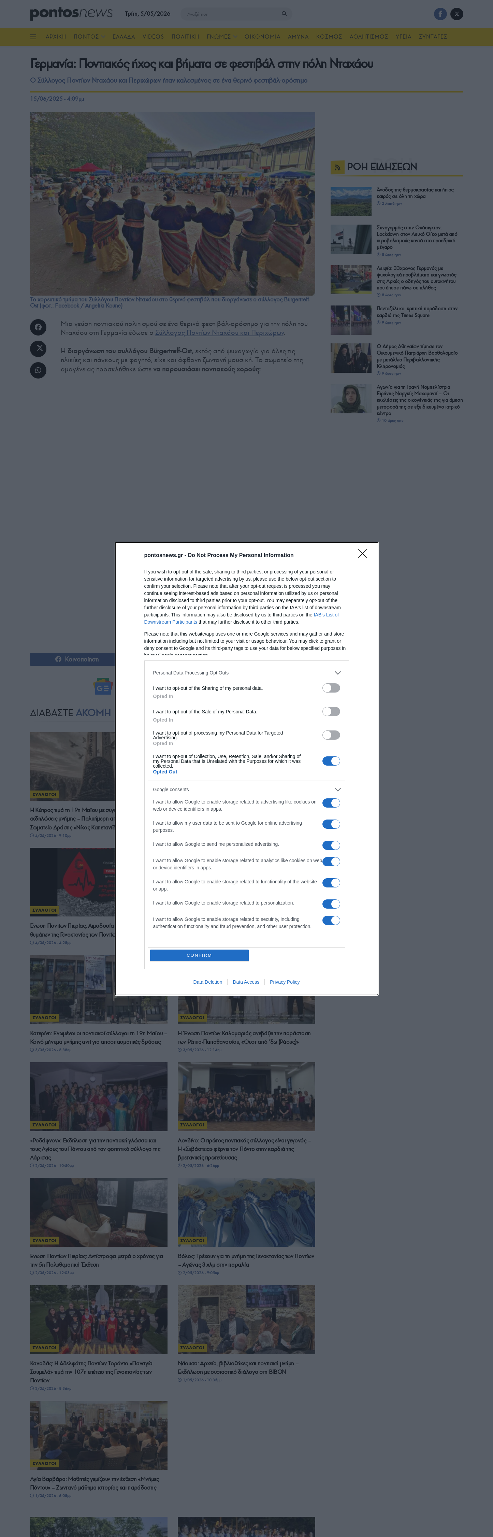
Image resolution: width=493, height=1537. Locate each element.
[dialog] (246, 768)
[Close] (364, 555)
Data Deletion (207, 982)
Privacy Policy (285, 982)
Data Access (246, 982)
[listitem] (246, 673)
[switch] (331, 688)
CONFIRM (199, 955)
